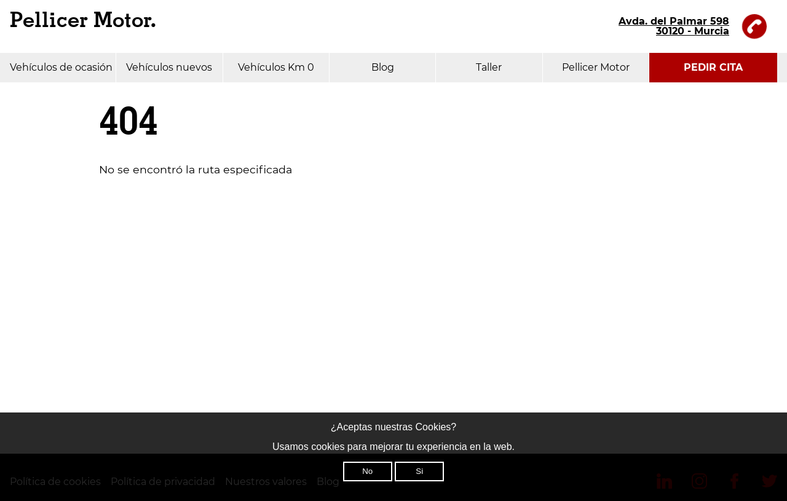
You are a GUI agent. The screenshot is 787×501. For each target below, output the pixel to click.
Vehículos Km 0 (276, 67)
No (367, 471)
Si (419, 471)
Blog (382, 67)
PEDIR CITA (713, 67)
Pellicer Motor (596, 67)
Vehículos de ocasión (61, 67)
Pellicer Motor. (83, 20)
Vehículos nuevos (169, 67)
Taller (489, 67)
